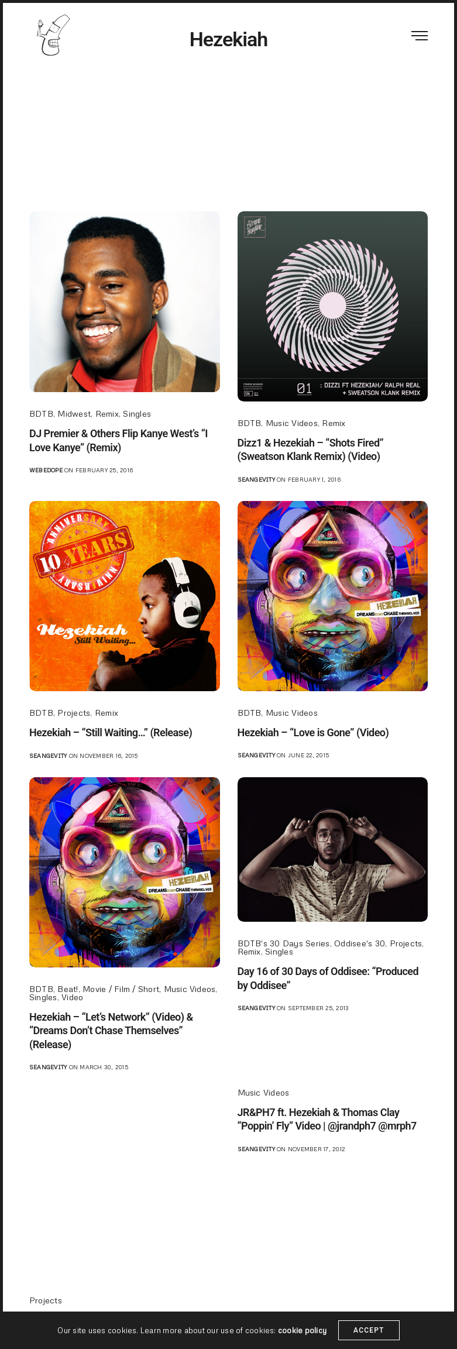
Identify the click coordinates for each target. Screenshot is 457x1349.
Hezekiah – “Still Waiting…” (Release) (110, 732)
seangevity (256, 479)
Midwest (74, 413)
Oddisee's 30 (359, 943)
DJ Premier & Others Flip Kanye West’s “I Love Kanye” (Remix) (118, 440)
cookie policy (302, 1330)
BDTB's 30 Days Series (284, 943)
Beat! (67, 989)
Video (72, 997)
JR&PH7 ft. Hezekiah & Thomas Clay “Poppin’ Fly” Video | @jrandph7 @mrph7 (327, 1119)
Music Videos (292, 423)
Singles (137, 413)
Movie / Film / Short (121, 989)
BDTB (41, 413)
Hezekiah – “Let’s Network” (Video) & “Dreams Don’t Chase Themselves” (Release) (111, 1031)
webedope (46, 469)
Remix (107, 413)
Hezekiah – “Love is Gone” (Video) (313, 732)
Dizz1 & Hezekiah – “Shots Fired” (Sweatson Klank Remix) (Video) (311, 449)
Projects (73, 713)
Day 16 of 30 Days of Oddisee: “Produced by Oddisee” (328, 978)
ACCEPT (368, 1330)
